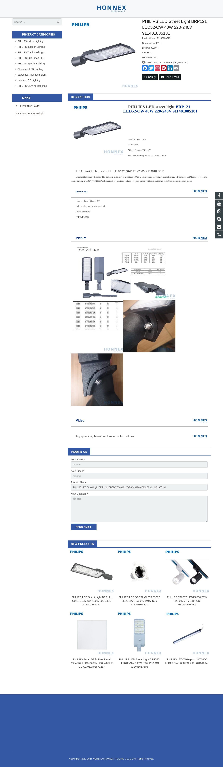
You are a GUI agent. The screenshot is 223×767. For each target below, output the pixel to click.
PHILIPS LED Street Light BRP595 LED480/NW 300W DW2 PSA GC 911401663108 (139, 679)
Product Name (78, 495)
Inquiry (150, 88)
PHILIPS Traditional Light (31, 64)
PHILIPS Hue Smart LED (31, 69)
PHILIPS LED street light (151, 118)
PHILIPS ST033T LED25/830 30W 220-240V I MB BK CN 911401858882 (187, 617)
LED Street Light (167, 74)
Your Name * (78, 471)
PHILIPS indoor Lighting (30, 52)
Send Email (170, 88)
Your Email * (77, 483)
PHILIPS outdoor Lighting (31, 58)
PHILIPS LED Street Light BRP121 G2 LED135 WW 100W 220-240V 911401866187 (91, 617)
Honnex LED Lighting (28, 91)
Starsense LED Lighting (30, 80)
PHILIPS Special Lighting (31, 75)
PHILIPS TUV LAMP (28, 117)
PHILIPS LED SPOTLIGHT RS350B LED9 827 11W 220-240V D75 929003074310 (139, 617)
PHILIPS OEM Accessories (32, 97)
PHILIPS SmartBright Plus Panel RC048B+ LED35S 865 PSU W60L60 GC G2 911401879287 (91, 679)
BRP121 (182, 74)
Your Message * (79, 507)
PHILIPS (152, 74)
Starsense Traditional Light (31, 86)
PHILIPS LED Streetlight (30, 124)
